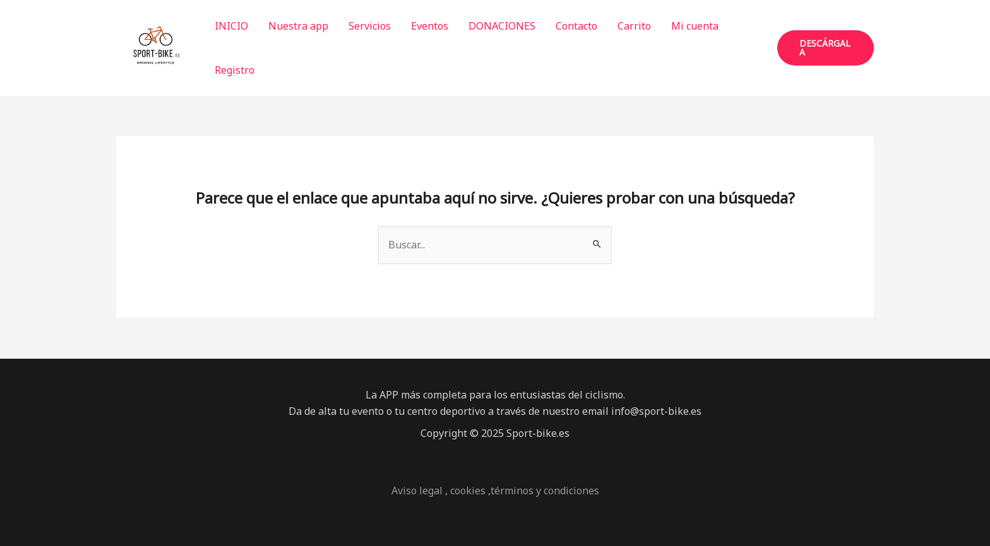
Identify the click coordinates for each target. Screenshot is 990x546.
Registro (234, 70)
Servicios (370, 26)
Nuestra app (298, 26)
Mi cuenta (695, 26)
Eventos (429, 26)
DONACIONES (501, 26)
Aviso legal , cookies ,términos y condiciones (495, 490)
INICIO (231, 26)
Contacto (576, 26)
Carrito (634, 26)
